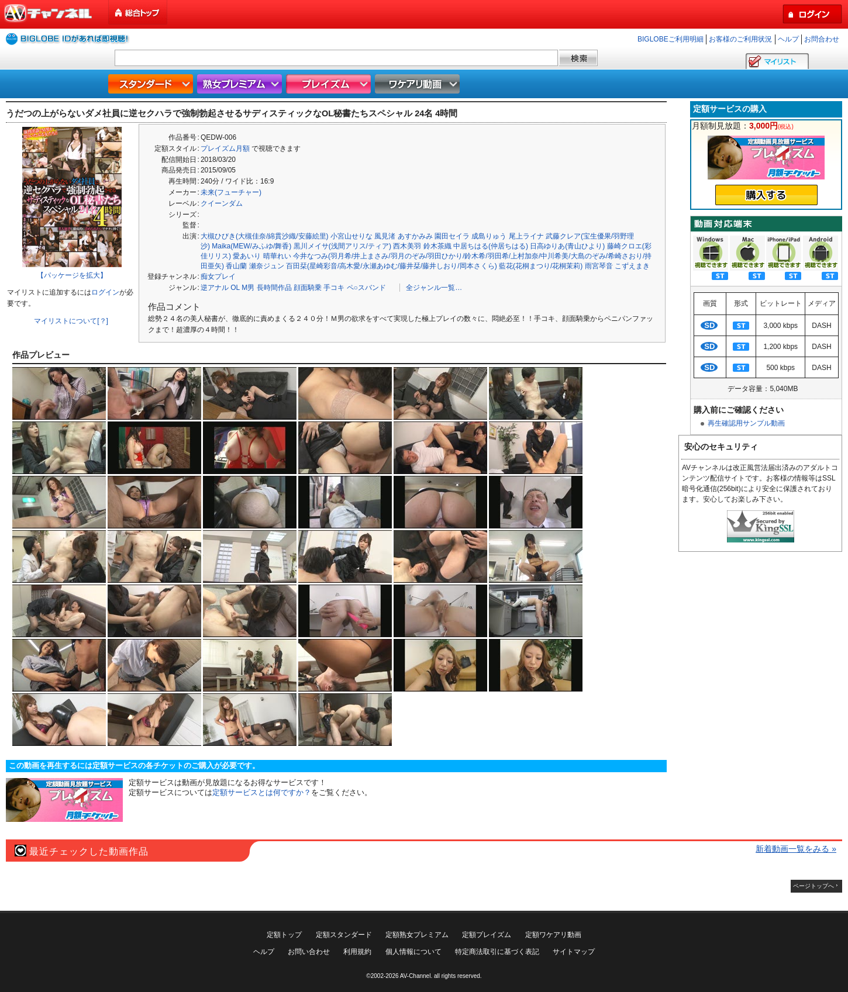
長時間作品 (274, 288)
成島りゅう (488, 236)
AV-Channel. (416, 976)
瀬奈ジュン (266, 266)
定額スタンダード (344, 935)
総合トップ (138, 12)
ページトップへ (813, 886)
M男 (248, 288)
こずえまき (632, 266)
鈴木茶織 (437, 246)
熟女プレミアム (241, 84)
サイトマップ (574, 952)
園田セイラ (452, 236)
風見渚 (384, 236)
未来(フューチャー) (231, 192)
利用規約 (357, 952)
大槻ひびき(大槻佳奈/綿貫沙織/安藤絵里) (265, 236)
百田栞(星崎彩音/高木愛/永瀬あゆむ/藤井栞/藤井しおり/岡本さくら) (391, 266)
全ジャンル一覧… (434, 288)
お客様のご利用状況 (740, 39)
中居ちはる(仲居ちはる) (490, 246)
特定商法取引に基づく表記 (497, 952)
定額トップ (284, 935)
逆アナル (215, 288)
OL (235, 288)
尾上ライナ (526, 236)
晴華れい (277, 256)
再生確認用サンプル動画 (746, 423)
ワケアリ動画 (419, 84)
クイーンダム (222, 203)
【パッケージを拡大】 (72, 275)
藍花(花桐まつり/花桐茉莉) (540, 266)
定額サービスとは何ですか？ (261, 792)
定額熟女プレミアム (417, 935)
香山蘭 (236, 266)
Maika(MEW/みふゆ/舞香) (251, 246)
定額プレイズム (486, 935)
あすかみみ (415, 236)
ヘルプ (788, 39)
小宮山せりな (351, 236)
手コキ (333, 288)
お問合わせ (821, 39)
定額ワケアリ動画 (553, 935)
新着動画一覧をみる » (796, 848)
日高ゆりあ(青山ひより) (567, 246)
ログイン (105, 292)
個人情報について (413, 952)
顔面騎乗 (308, 288)
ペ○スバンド (366, 288)
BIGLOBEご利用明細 (670, 39)
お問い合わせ (309, 952)
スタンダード (152, 84)
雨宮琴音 (599, 266)
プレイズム (330, 84)
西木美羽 (407, 246)
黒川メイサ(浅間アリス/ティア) (342, 246)
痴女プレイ (218, 276)
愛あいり (247, 256)
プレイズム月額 (225, 148)
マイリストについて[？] (71, 321)
